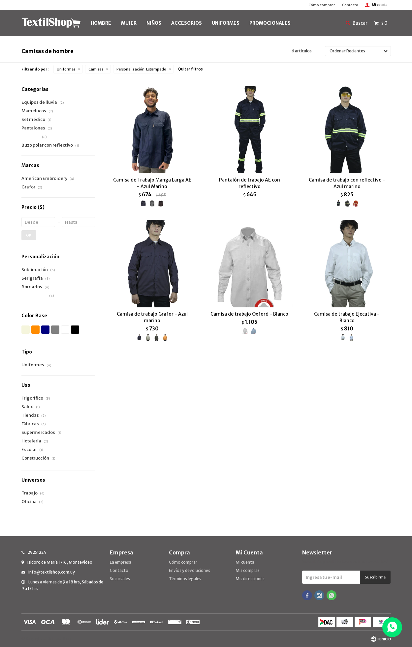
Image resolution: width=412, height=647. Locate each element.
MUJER (129, 23)
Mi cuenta (245, 562)
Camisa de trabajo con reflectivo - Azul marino (347, 183)
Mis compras (248, 570)
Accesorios (186, 23)
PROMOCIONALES (270, 23)
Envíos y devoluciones (189, 570)
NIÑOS (153, 23)
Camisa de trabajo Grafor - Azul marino (152, 317)
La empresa (120, 562)
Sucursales (120, 578)
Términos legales (185, 578)
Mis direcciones (250, 578)
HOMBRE (101, 23)
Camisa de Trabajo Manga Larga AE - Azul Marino (152, 183)
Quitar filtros (190, 69)
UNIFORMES (225, 23)
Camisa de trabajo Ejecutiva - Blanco (347, 317)
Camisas (95, 69)
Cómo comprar (321, 5)
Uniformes (66, 69)
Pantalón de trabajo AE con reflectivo (249, 183)
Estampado (141, 69)
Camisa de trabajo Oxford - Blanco (249, 314)
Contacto (350, 5)
